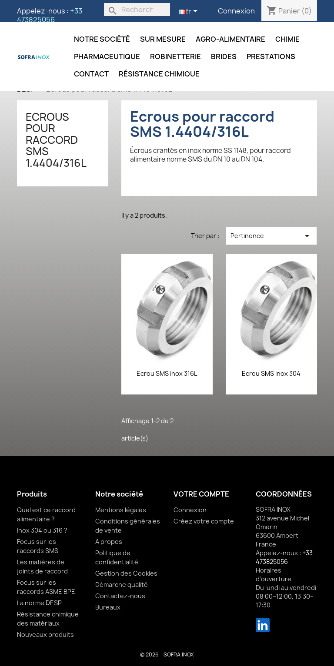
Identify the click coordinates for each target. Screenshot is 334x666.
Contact (91, 74)
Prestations (271, 56)
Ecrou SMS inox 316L (167, 373)
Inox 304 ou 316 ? (42, 530)
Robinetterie (175, 56)
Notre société (102, 39)
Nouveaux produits (45, 634)
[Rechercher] (137, 9)
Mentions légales (120, 510)
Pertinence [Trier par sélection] (271, 236)
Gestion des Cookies (126, 573)
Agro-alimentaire (230, 39)
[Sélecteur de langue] (189, 12)
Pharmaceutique (107, 56)
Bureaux (107, 607)
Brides (224, 56)
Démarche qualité (121, 584)
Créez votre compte (204, 521)
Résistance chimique (159, 74)
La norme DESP (39, 603)
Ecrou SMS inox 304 (271, 373)
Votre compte (201, 494)
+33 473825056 (49, 15)
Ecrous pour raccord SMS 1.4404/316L (56, 139)
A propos (108, 541)
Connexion (236, 11)
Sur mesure (163, 39)
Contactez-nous (120, 596)
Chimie (287, 39)
